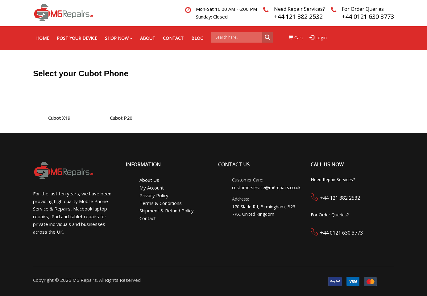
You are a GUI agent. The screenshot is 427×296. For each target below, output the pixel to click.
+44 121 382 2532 (298, 16)
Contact (173, 38)
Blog (197, 38)
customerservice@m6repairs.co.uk (266, 187)
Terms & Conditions (160, 203)
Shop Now (118, 38)
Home (42, 38)
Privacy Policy (153, 195)
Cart (295, 37)
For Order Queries (363, 9)
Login (318, 37)
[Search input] (238, 37)
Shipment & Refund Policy (166, 210)
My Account (151, 188)
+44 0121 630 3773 (368, 16)
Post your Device (77, 38)
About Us (149, 180)
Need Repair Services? (299, 9)
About (147, 38)
